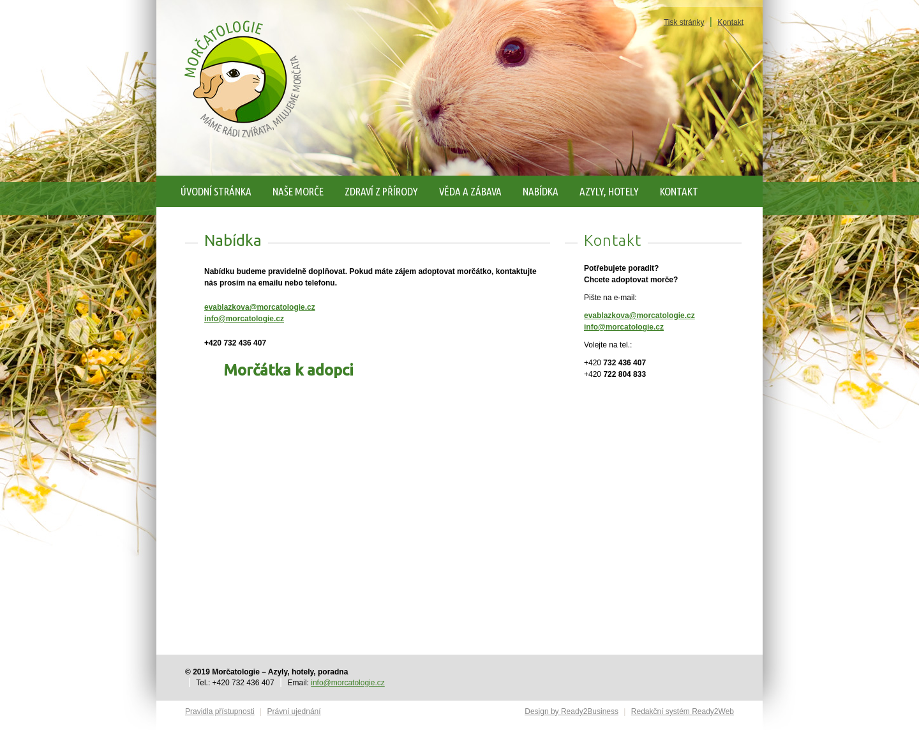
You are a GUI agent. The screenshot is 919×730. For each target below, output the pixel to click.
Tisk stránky (684, 22)
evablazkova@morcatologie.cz (259, 307)
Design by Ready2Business (571, 711)
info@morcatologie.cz (244, 318)
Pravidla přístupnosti (220, 711)
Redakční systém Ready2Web (682, 711)
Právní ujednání (294, 711)
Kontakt (730, 22)
